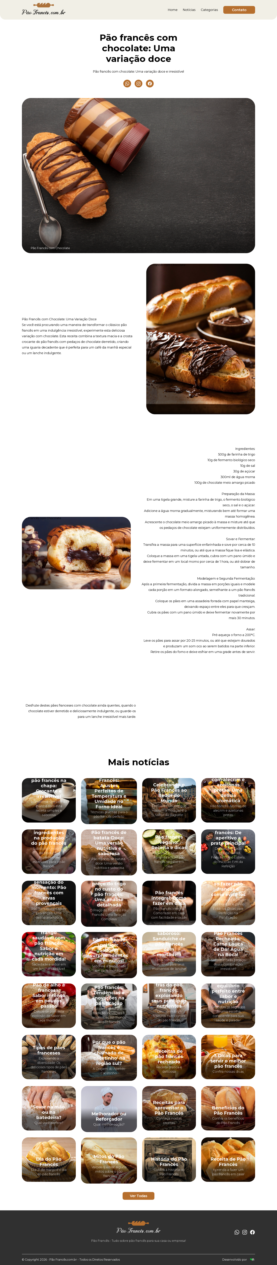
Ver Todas (138, 1196)
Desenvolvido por (238, 1259)
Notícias (189, 10)
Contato (239, 10)
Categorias (209, 10)
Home (173, 10)
